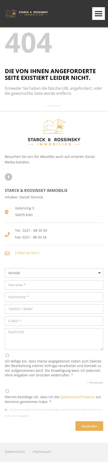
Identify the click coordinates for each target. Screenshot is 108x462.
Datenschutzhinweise (77, 397)
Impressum (42, 451)
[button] (98, 13)
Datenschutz (15, 451)
